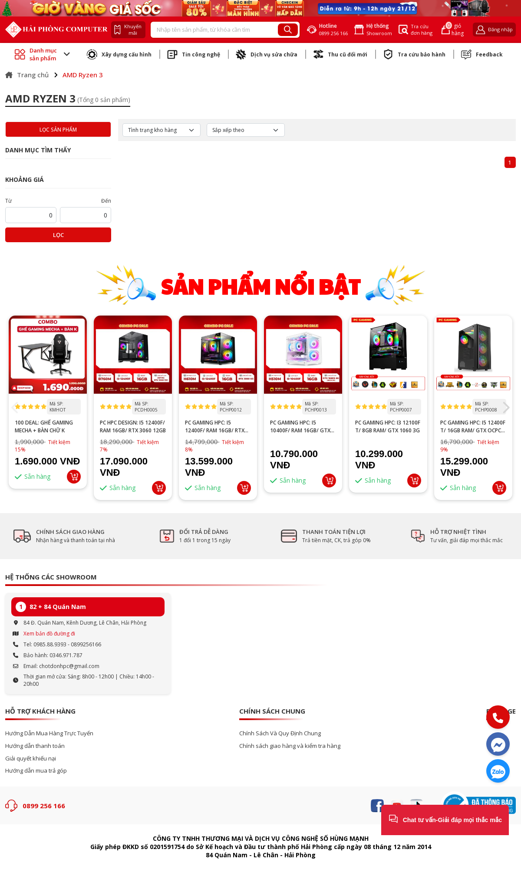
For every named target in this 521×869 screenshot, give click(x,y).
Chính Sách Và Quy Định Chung (280, 733)
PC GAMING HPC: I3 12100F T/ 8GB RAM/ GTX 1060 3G (387, 426)
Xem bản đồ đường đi (49, 633)
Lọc (58, 235)
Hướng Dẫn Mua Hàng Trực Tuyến (49, 733)
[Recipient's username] (214, 29)
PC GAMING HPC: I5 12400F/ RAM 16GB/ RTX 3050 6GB (214, 426)
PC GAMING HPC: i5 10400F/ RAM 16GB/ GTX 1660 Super (300, 426)
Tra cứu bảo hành (414, 54)
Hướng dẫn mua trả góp (36, 770)
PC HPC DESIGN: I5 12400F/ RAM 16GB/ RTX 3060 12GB (133, 426)
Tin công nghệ (193, 54)
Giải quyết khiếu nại (30, 758)
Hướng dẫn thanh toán (35, 746)
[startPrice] (30, 215)
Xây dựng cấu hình (119, 54)
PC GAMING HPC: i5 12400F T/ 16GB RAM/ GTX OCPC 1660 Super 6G (472, 426)
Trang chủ (27, 74)
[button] (505, 407)
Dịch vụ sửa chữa (266, 54)
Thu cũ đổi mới (340, 54)
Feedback (482, 54)
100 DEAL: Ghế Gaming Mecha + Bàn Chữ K (44, 426)
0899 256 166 (44, 805)
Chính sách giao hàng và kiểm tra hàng (289, 746)
